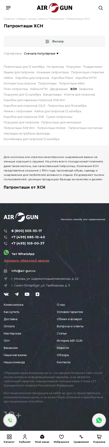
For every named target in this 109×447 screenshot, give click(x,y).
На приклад (55, 66)
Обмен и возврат (69, 319)
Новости (63, 348)
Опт (7, 340)
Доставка (10, 319)
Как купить (11, 312)
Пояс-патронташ (16, 89)
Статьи (62, 333)
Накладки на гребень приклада (27, 133)
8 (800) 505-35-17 (26, 231)
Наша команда (14, 362)
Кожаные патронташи (53, 72)
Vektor (8, 78)
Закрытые (86, 89)
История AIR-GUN (69, 340)
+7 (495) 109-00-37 (28, 243)
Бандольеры (52, 94)
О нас (61, 304)
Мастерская (12, 333)
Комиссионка (13, 304)
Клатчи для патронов (79, 94)
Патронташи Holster (51, 128)
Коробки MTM (86, 78)
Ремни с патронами (18, 111)
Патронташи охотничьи (85, 128)
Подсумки (73, 66)
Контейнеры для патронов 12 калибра (31, 139)
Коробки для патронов (32, 78)
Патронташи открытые (87, 72)
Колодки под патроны (20, 83)
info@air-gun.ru (23, 271)
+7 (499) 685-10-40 (28, 237)
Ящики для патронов (19, 72)
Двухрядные (59, 89)
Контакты (64, 362)
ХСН (73, 89)
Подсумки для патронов (21, 122)
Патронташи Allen (72, 83)
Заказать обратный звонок (26, 260)
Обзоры (63, 355)
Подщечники (92, 66)
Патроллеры (47, 83)
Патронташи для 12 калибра (24, 66)
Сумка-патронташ (59, 117)
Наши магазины (15, 355)
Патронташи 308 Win (19, 128)
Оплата (9, 326)
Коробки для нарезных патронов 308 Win (34, 100)
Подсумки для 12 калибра (22, 94)
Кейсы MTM (39, 89)
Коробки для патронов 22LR (24, 105)
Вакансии (11, 348)
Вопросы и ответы (70, 326)
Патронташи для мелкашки (61, 122)
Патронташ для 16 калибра (67, 105)
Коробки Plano (62, 78)
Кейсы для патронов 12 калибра (58, 111)
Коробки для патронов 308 (24, 117)
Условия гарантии (70, 312)
